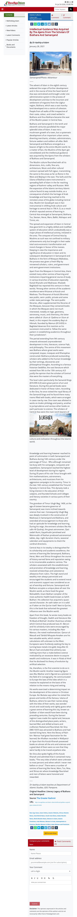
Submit (34, 894)
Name (32, 849)
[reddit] (49, 23)
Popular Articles (13, 40)
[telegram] (45, 23)
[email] (52, 23)
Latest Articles (12, 26)
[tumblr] (56, 23)
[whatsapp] (35, 23)
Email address (36, 858)
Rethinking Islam (13, 21)
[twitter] (38, 23)
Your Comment (36, 867)
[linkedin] (42, 23)
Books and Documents (11, 46)
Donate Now (50, 833)
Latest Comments (13, 35)
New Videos (11, 30)
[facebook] (31, 23)
